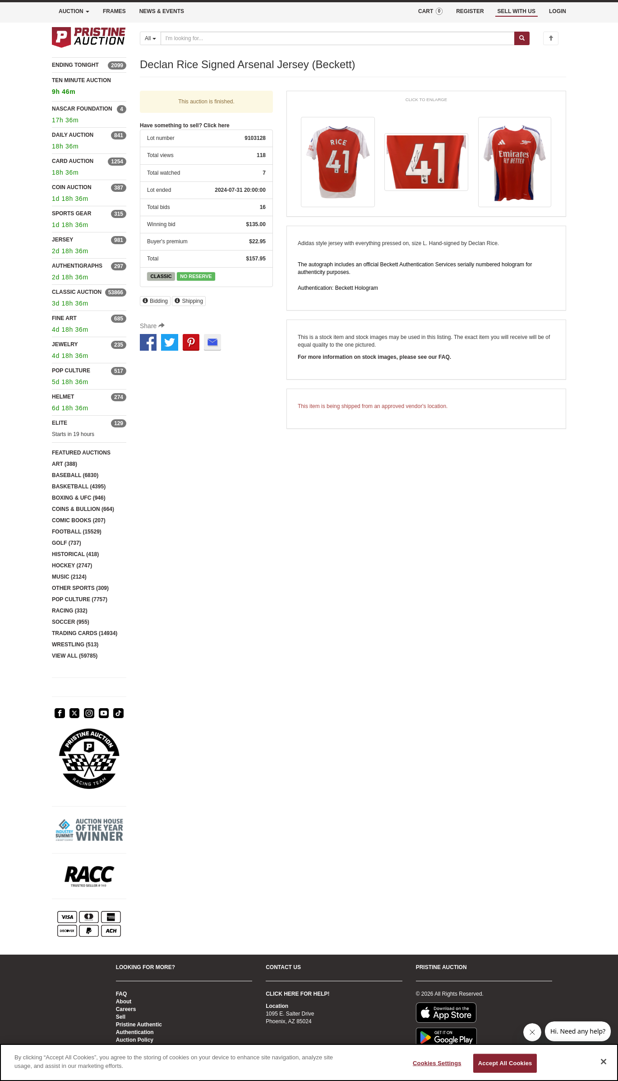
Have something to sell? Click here (185, 125)
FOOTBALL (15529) (76, 532)
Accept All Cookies (505, 1063)
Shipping (189, 301)
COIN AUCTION (72, 187)
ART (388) (64, 464)
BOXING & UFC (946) (79, 498)
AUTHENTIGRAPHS (77, 266)
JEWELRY (65, 344)
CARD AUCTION (72, 161)
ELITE (59, 423)
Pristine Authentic (139, 1024)
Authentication (135, 1032)
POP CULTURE (71, 370)
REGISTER (470, 11)
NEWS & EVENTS (161, 11)
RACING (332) (70, 611)
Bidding (155, 301)
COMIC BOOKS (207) (79, 520)
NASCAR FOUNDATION (82, 109)
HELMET (63, 397)
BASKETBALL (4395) (79, 486)
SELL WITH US (516, 11)
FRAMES (114, 11)
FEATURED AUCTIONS (81, 453)
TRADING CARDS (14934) (84, 633)
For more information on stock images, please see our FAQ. (374, 357)
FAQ (121, 994)
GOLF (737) (66, 543)
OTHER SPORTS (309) (80, 588)
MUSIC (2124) (69, 577)
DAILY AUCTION (72, 135)
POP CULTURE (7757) (79, 599)
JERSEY (62, 240)
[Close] (603, 1062)
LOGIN (557, 11)
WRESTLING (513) (75, 644)
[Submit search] (522, 38)
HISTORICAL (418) (75, 554)
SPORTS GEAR (71, 213)
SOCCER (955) (70, 622)
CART (430, 11)
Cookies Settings (437, 1063)
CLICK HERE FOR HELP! (297, 994)
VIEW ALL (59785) (74, 656)
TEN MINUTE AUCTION (89, 87)
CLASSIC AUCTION (76, 292)
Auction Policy (134, 1040)
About (124, 1001)
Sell (120, 1017)
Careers (126, 1009)
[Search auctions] (338, 38)
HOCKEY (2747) (72, 565)
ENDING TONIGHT (75, 65)
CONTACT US (283, 967)
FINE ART (64, 318)
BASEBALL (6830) (75, 475)
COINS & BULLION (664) (83, 509)
